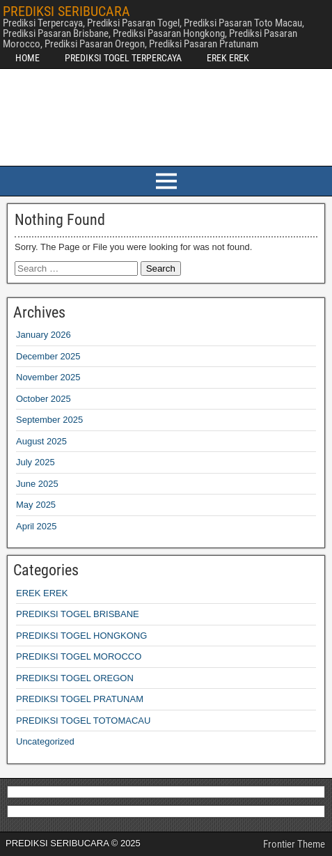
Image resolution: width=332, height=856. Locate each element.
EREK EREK (228, 57)
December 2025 (48, 356)
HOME (27, 57)
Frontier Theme (294, 844)
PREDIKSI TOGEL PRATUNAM (79, 699)
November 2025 (48, 377)
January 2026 (43, 334)
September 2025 (49, 419)
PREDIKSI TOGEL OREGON (75, 678)
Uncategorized (45, 741)
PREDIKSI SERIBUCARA (66, 11)
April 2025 (36, 526)
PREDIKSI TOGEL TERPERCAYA (123, 57)
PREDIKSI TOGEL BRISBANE (77, 614)
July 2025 (35, 462)
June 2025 (37, 483)
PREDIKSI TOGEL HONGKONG (81, 635)
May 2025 (36, 504)
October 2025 (43, 399)
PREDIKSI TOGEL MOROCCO (78, 656)
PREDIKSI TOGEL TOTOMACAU (83, 720)
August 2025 (41, 441)
